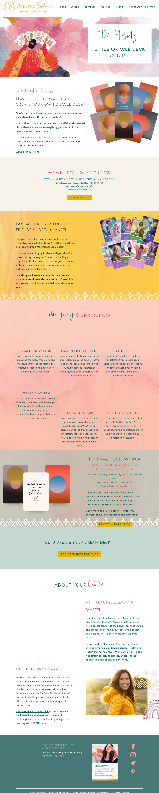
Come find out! (79, 197)
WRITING (106, 7)
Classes (74, 7)
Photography (134, 7)
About (119, 7)
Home (63, 7)
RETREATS (90, 7)
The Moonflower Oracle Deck (32, 711)
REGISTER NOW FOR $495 (114, 524)
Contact (150, 7)
